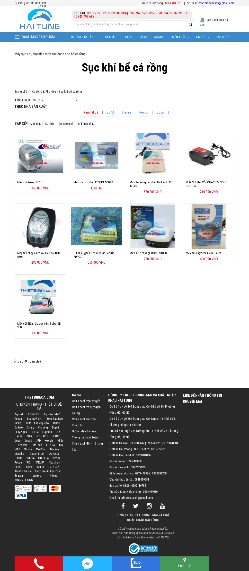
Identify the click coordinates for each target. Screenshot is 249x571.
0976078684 (170, 443)
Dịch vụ (128, 37)
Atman (18, 418)
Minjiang (55, 449)
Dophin (56, 427)
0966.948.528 (138, 13)
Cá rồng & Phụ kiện (44, 91)
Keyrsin (49, 440)
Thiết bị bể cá (23, 471)
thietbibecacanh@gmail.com (216, 3)
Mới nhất (35, 123)
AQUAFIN (33, 414)
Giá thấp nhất (86, 123)
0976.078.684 (158, 13)
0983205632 (137, 443)
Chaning (43, 427)
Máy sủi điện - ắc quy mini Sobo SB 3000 (39, 325)
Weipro (37, 475)
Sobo (160, 112)
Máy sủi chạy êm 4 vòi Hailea (203, 253)
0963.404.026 (173, 3)
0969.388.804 (117, 13)
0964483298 (135, 461)
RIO (29, 462)
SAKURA (39, 462)
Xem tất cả (90, 112)
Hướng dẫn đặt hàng (85, 431)
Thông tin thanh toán (85, 437)
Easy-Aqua (21, 432)
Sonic (40, 467)
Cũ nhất (49, 123)
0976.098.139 (179, 13)
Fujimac (47, 432)
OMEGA (30, 458)
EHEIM (35, 432)
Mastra (28, 449)
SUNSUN (54, 467)
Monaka (19, 453)
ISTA (29, 436)
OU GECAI (43, 458)
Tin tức (203, 37)
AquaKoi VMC (52, 414)
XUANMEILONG (24, 480)
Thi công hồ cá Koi (82, 37)
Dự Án (144, 37)
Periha (57, 458)
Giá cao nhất (66, 123)
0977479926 (138, 467)
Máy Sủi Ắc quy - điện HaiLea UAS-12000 (151, 184)
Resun (143, 112)
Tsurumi (19, 475)
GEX (58, 432)
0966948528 (154, 443)
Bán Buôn (223, 37)
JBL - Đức (42, 436)
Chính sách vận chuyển (86, 401)
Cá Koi (160, 37)
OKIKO (18, 458)
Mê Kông (41, 449)
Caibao (19, 427)
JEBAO (56, 436)
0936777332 (141, 449)
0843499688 (141, 479)
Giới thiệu (109, 37)
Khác (60, 440)
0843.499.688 (85, 16)
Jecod (28, 440)
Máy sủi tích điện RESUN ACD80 (93, 182)
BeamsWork (34, 418)
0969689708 (159, 473)
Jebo (17, 440)
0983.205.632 (97, 13)
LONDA (50, 445)
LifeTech (37, 445)
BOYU (110, 112)
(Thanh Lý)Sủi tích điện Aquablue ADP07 (93, 255)
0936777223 (158, 449)
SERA (17, 467)
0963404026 (143, 455)
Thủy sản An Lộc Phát (48, 471)
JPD (38, 440)
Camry (30, 427)
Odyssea (54, 453)
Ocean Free (36, 453)
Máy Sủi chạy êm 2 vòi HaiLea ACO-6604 (39, 255)
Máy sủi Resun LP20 (29, 182)
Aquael (19, 414)
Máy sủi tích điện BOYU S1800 (148, 253)
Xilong (54, 475)
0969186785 (138, 485)
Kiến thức (180, 37)
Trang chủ (21, 91)
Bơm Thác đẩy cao (37, 423)
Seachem (54, 462)
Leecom (22, 445)
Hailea (126, 112)
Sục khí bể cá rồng (70, 91)
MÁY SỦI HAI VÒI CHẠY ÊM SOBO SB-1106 (206, 184)
